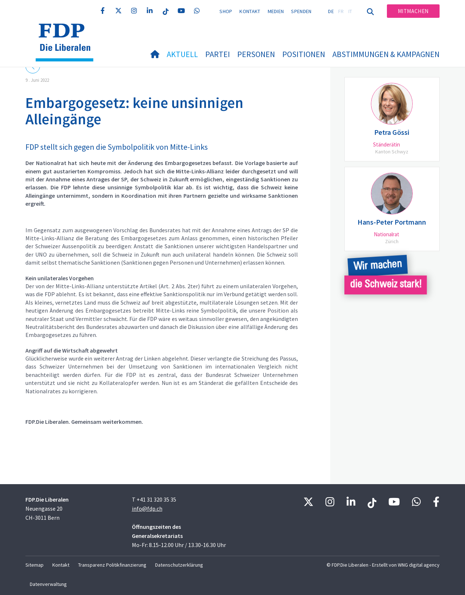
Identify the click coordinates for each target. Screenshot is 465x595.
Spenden (301, 11)
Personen (256, 54)
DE (331, 11)
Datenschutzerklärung (179, 565)
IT (350, 11)
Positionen (303, 54)
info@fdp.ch (147, 508)
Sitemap (34, 565)
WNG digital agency (419, 565)
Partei (217, 54)
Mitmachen (413, 11)
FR (341, 11)
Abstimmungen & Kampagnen (386, 54)
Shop (225, 11)
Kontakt (249, 11)
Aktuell (182, 54)
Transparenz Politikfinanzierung (112, 565)
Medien (276, 11)
